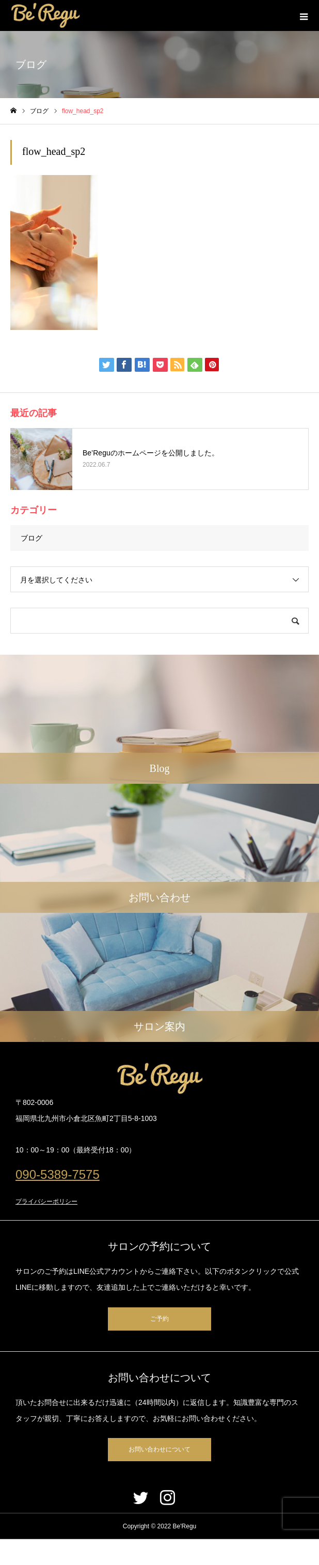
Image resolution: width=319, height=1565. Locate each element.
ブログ (31, 538)
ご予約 (159, 1318)
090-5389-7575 (57, 1174)
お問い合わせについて (159, 1449)
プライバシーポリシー (46, 1201)
